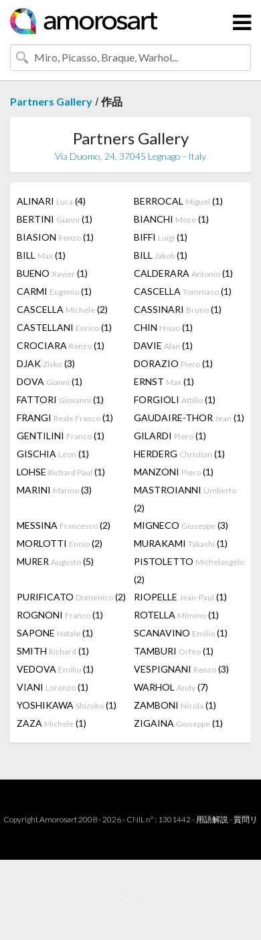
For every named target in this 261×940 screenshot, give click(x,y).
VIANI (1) (52, 687)
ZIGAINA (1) (178, 723)
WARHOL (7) (171, 687)
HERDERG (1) (179, 453)
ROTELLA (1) (176, 614)
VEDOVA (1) (55, 669)
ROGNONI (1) (60, 614)
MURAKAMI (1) (181, 543)
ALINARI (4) (51, 201)
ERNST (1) (164, 381)
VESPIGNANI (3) (181, 669)
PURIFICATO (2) (71, 596)
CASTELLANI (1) (64, 327)
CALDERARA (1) (183, 273)
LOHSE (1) (61, 471)
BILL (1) (41, 255)
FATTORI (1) (60, 399)
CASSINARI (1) (178, 309)
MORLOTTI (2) (59, 543)
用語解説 (212, 819)
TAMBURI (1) (173, 651)
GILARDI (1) (170, 435)
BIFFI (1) (160, 237)
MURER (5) (55, 561)
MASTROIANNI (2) (185, 498)
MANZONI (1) (173, 471)
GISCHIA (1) (53, 453)
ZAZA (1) (51, 723)
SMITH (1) (53, 651)
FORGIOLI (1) (174, 399)
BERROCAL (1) (178, 201)
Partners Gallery (51, 101)
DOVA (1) (49, 381)
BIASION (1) (55, 237)
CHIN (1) (163, 327)
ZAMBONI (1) (175, 705)
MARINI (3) (54, 489)
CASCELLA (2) (62, 309)
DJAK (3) (46, 363)
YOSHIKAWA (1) (66, 705)
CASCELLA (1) (183, 291)
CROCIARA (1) (60, 345)
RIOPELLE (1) (180, 596)
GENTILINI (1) (60, 435)
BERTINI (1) (54, 219)
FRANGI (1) (65, 417)
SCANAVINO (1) (181, 632)
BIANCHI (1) (171, 219)
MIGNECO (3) (181, 525)
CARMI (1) (54, 291)
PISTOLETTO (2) (189, 570)
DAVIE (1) (163, 345)
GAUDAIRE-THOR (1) (189, 417)
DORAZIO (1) (173, 363)
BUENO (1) (52, 273)
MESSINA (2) (63, 525)
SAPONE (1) (55, 632)
